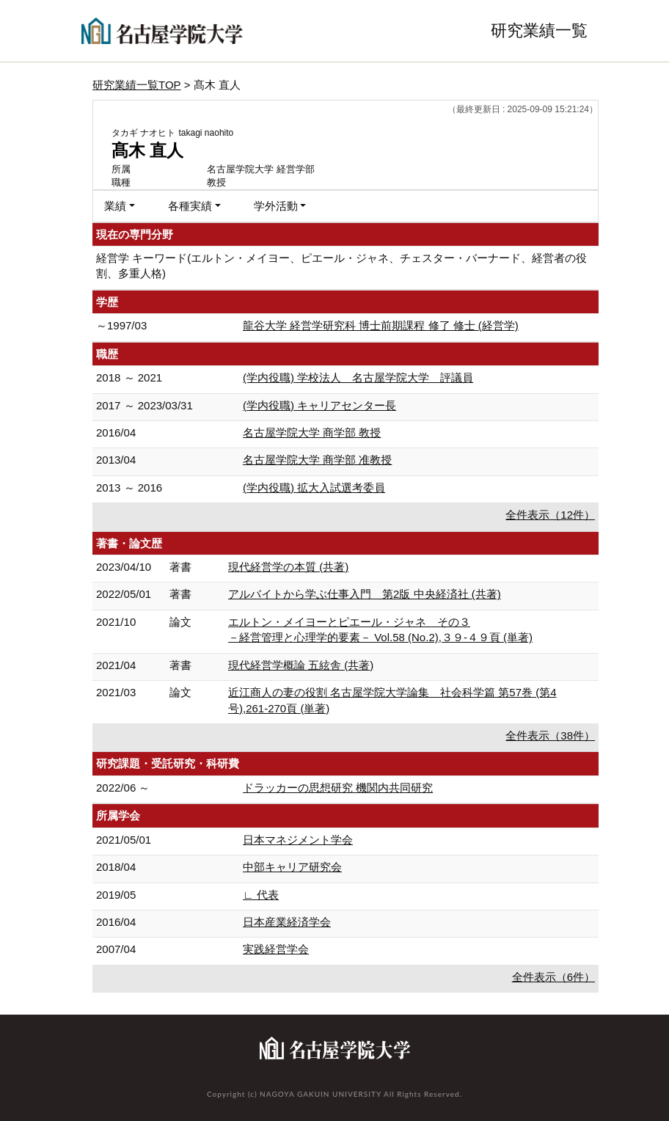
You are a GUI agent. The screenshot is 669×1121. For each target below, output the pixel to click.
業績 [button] (115, 206)
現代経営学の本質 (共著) (288, 566)
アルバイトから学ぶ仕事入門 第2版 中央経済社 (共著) (364, 594)
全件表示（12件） (550, 514)
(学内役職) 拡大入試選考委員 (314, 487)
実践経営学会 (276, 949)
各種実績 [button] (190, 206)
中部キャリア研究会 (292, 867)
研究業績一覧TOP (136, 84)
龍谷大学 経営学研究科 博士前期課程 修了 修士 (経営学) (381, 325)
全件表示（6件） (553, 977)
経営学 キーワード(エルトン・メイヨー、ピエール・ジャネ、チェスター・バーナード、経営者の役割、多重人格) (341, 266)
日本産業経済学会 (287, 922)
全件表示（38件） (550, 735)
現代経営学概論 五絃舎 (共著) (300, 665)
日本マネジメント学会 (298, 839)
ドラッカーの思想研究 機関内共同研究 (338, 787)
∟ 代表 (261, 894)
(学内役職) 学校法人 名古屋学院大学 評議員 (358, 377)
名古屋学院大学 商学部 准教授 (317, 459)
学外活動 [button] (276, 206)
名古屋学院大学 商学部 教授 (312, 432)
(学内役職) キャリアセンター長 (319, 405)
